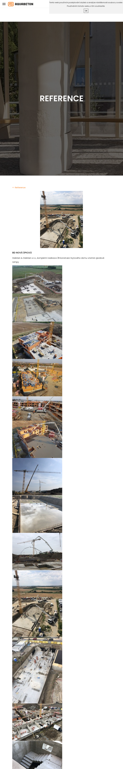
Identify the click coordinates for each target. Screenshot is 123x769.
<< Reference (19, 187)
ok (86, 11)
